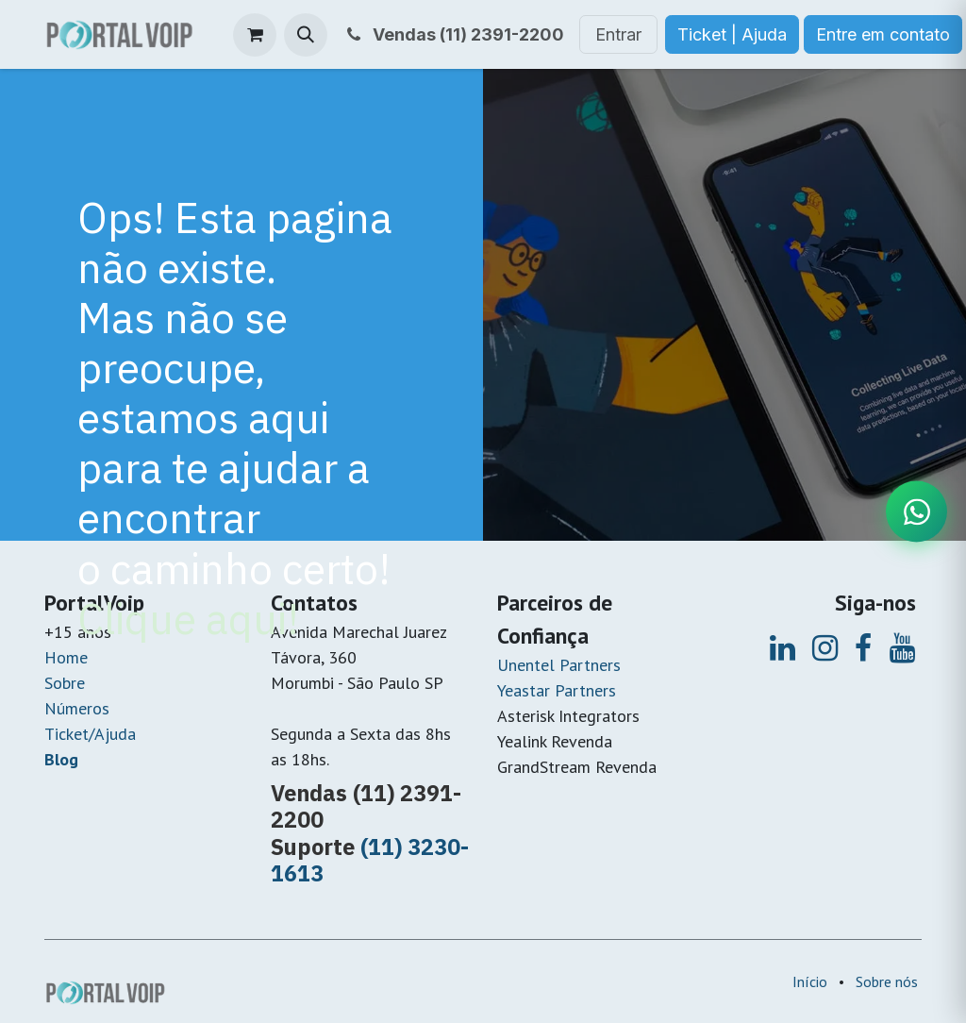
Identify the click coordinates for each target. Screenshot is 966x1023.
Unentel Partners (559, 665)
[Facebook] (863, 648)
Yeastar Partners (556, 690)
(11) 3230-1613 (370, 859)
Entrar (618, 34)
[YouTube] (902, 648)
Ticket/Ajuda (90, 734)
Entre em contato (883, 34)
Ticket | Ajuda (732, 34)
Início (809, 981)
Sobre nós (887, 981)
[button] (305, 35)
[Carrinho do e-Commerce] (254, 35)
